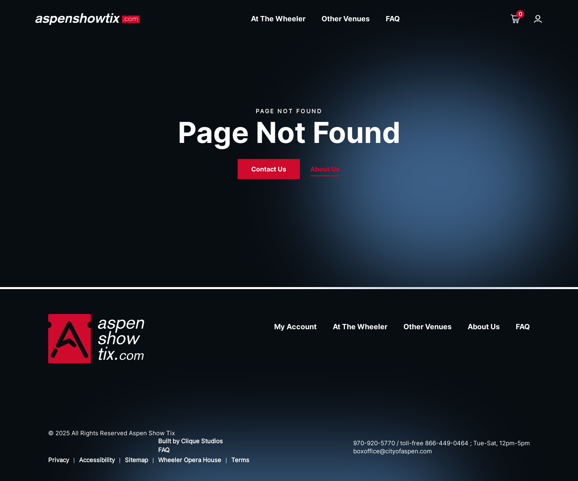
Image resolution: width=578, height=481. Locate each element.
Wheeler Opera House (189, 460)
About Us (325, 169)
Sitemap (136, 460)
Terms (240, 460)
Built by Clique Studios (190, 441)
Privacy (58, 460)
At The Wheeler (278, 18)
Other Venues (346, 18)
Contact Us (268, 169)
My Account (295, 326)
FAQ (393, 18)
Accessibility (97, 460)
